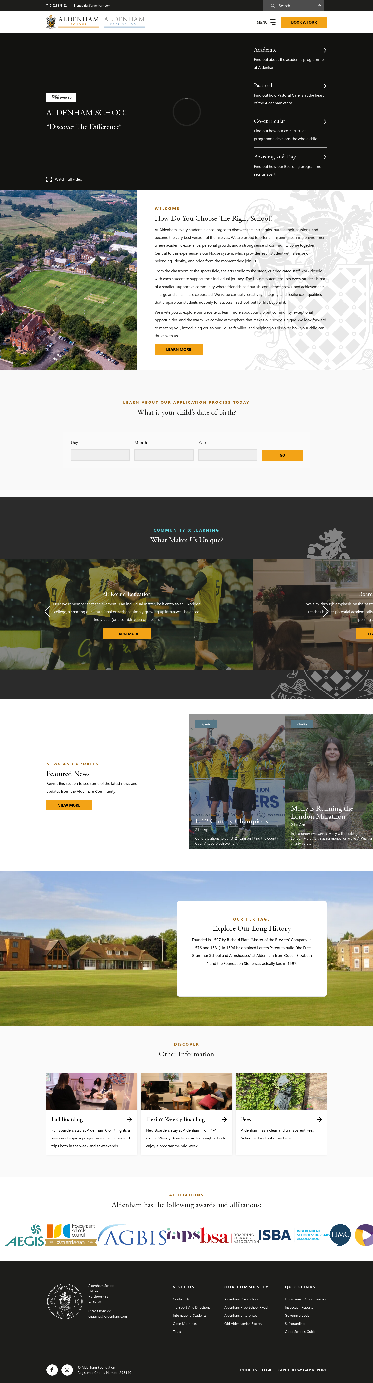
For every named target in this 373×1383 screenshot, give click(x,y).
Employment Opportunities (305, 1299)
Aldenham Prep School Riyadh (246, 1307)
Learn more (184, 348)
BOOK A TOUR (304, 22)
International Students (189, 1315)
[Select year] (227, 455)
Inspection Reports (299, 1307)
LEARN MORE (132, 632)
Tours (177, 1331)
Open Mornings (185, 1323)
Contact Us (181, 1299)
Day (74, 443)
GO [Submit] (282, 455)
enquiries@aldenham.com (93, 5)
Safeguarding (295, 1323)
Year (202, 443)
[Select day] (100, 455)
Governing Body (297, 1315)
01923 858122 (58, 5)
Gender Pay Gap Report (302, 1369)
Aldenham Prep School (241, 1299)
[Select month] (164, 455)
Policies (248, 1369)
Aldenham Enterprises (240, 1315)
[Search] (295, 5)
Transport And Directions (191, 1307)
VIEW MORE (69, 804)
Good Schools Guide (300, 1331)
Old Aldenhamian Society (243, 1323)
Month (140, 443)
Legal (267, 1369)
